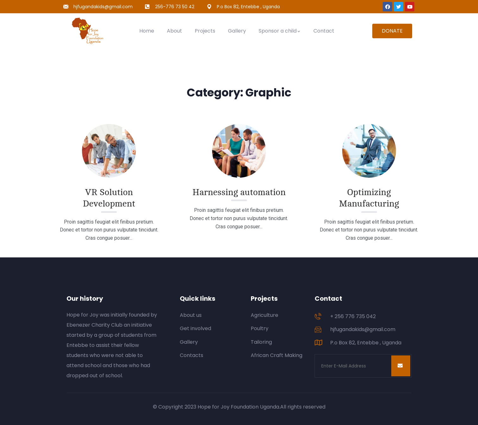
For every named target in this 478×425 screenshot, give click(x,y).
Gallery (237, 30)
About (174, 30)
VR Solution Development (109, 198)
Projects (205, 30)
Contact (323, 30)
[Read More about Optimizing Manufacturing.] (369, 151)
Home (146, 30)
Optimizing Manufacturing (369, 198)
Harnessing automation (239, 192)
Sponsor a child (280, 30)
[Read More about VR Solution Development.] (109, 151)
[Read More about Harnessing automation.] (239, 151)
